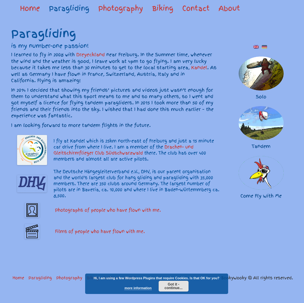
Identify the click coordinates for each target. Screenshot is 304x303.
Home (30, 8)
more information (137, 288)
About (229, 8)
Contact (196, 8)
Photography (120, 8)
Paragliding (69, 8)
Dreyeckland (90, 54)
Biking (162, 8)
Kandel (199, 67)
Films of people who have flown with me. (99, 231)
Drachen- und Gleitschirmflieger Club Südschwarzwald (124, 150)
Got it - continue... (174, 286)
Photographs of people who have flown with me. (107, 210)
